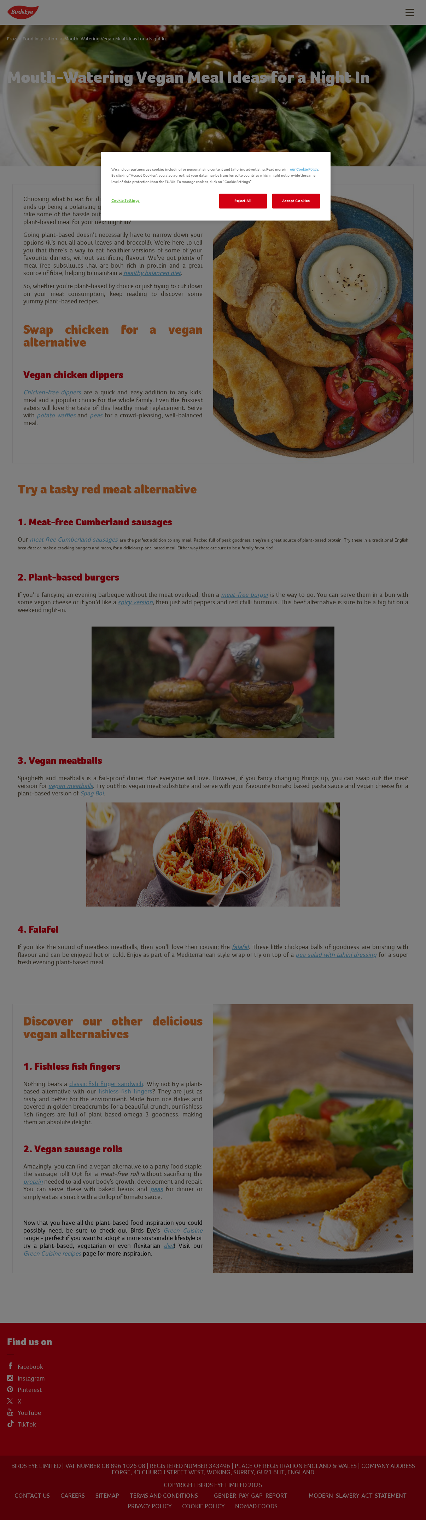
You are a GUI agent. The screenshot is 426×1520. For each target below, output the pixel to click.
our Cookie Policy (304, 169)
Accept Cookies (296, 201)
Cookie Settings (125, 200)
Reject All (243, 201)
